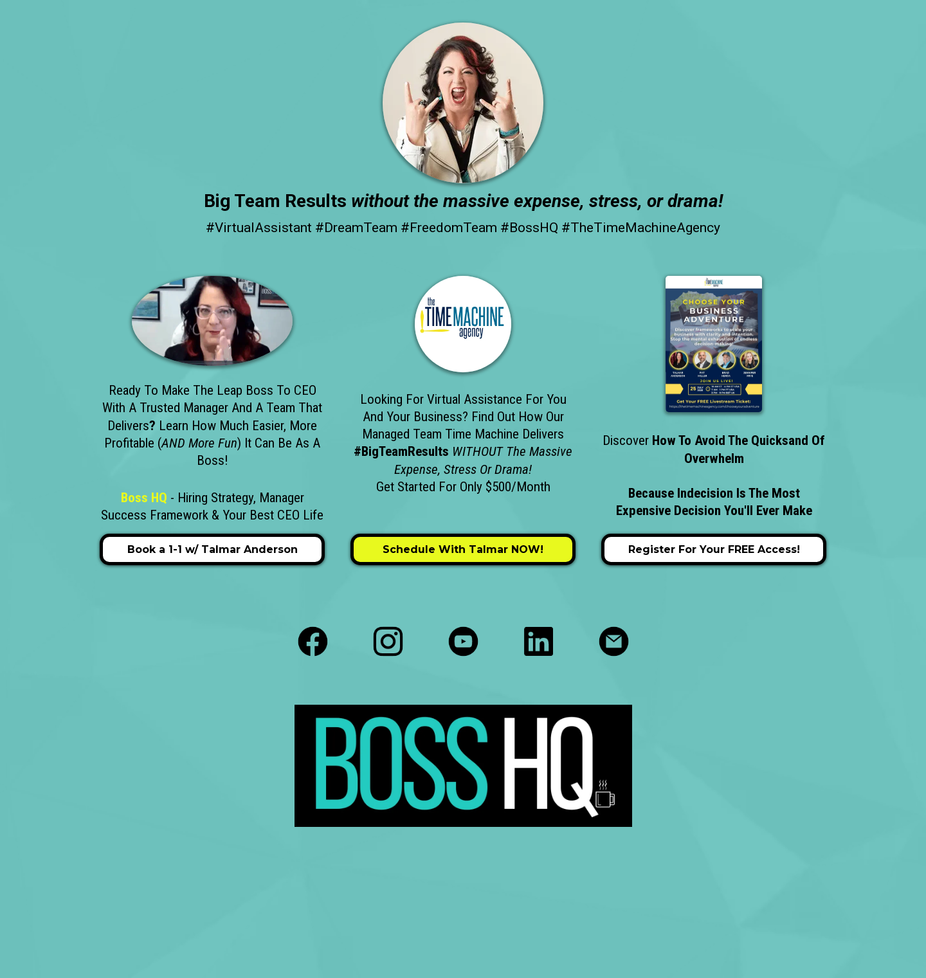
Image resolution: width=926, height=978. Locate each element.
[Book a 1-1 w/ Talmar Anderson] (212, 549)
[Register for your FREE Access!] (713, 549)
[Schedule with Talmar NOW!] (463, 549)
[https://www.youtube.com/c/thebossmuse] (463, 641)
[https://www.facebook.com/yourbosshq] (313, 641)
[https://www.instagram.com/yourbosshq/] (388, 641)
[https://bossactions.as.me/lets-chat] (212, 321)
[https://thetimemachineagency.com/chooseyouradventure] (714, 344)
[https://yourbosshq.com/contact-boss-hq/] (613, 641)
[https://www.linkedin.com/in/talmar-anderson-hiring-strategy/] (538, 641)
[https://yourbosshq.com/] (463, 103)
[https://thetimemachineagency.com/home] (463, 324)
